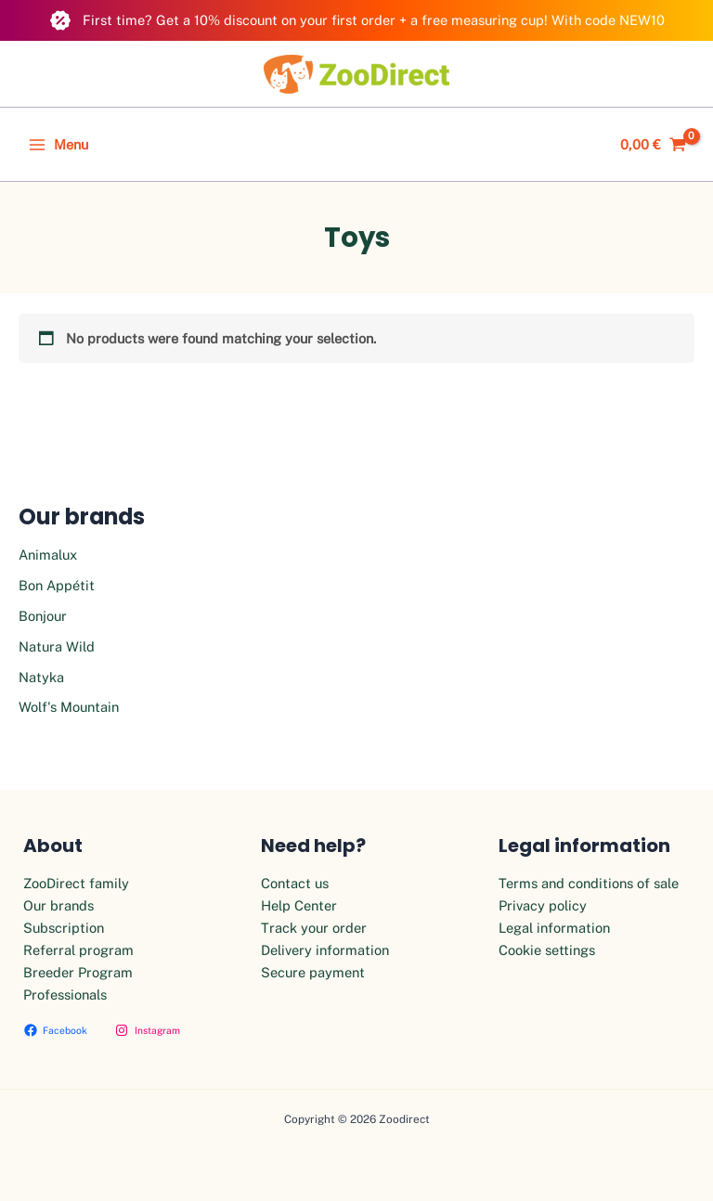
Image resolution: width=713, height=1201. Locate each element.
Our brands (58, 905)
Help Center (299, 905)
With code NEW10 (608, 20)
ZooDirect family (76, 883)
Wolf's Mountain (69, 707)
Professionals (65, 994)
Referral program (78, 950)
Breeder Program (78, 972)
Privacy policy (543, 905)
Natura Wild (57, 646)
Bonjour (43, 616)
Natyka (41, 677)
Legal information (554, 928)
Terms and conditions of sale (589, 883)
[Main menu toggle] (58, 145)
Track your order (314, 928)
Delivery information (325, 950)
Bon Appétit (57, 585)
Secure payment (313, 972)
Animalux (48, 554)
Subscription (63, 928)
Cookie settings (547, 950)
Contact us (295, 883)
